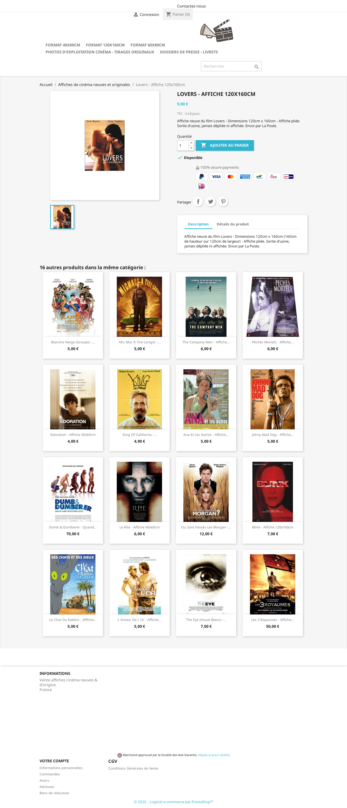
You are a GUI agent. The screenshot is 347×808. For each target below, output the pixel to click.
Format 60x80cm (148, 45)
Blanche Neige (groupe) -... (73, 342)
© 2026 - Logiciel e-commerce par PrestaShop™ (173, 801)
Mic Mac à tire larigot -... (139, 342)
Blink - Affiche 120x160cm (272, 527)
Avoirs (44, 780)
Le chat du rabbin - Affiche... (73, 619)
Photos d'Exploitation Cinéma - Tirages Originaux (100, 52)
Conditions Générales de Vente (133, 768)
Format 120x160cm (105, 45)
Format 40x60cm (63, 45)
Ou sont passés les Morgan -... (206, 527)
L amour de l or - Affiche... (139, 619)
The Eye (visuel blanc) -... (206, 619)
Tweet (210, 201)
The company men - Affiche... (206, 342)
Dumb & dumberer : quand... (73, 527)
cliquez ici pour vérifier (213, 755)
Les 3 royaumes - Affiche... (272, 619)
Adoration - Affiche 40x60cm (73, 434)
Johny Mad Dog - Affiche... (273, 434)
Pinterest (223, 201)
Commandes (50, 774)
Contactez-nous (191, 6)
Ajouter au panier (225, 145)
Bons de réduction (54, 793)
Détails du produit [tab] (233, 224)
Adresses (47, 786)
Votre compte (54, 761)
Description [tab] (198, 224)
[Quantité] (183, 145)
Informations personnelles (61, 767)
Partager (198, 201)
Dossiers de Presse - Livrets (189, 52)
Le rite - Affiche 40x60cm (139, 527)
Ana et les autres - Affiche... (206, 434)
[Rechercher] (231, 66)
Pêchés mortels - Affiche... (273, 342)
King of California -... (140, 434)
